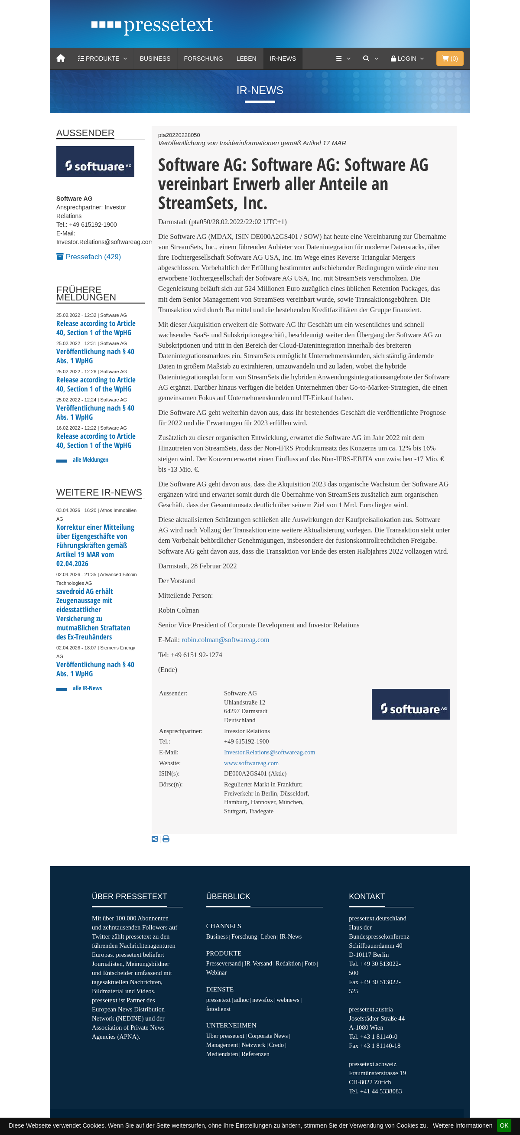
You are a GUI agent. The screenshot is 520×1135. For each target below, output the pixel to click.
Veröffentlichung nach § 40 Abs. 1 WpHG (95, 355)
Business (155, 58)
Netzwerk (254, 1044)
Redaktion (288, 963)
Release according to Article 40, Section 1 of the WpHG (96, 327)
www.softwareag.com (251, 763)
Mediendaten (222, 1053)
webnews (287, 999)
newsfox (262, 999)
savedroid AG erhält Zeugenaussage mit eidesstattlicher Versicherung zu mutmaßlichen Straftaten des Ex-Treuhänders (93, 614)
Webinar (216, 972)
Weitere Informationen (462, 1125)
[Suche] (370, 58)
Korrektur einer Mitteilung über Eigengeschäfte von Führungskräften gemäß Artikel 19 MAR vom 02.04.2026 (95, 545)
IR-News (283, 58)
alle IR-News (87, 688)
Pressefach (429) (88, 257)
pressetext (218, 999)
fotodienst (218, 1008)
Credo (276, 1044)
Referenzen (256, 1053)
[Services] (343, 58)
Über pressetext (225, 1035)
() (450, 58)
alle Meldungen (90, 459)
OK (504, 1125)
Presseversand (223, 963)
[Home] (61, 58)
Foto (310, 963)
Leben (247, 58)
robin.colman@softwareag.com (226, 639)
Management (222, 1044)
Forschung (203, 58)
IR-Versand (258, 963)
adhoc (241, 999)
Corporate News (268, 1035)
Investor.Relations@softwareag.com (269, 752)
